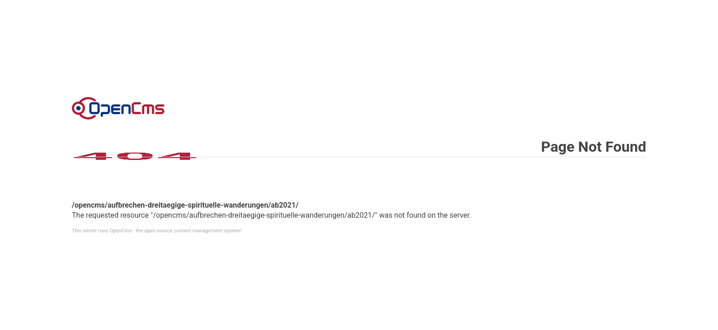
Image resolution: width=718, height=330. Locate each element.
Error (118, 108)
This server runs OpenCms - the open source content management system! (157, 230)
